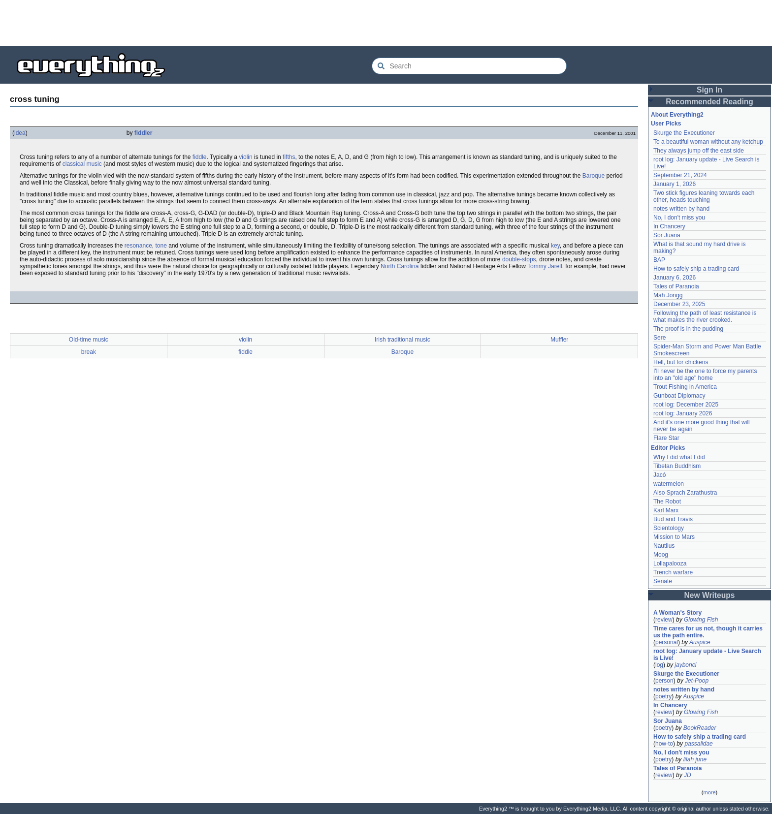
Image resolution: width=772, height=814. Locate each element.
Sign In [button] (709, 90)
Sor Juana (666, 235)
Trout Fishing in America (685, 386)
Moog (660, 554)
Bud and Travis (673, 519)
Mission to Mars (674, 536)
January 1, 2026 (674, 184)
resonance (138, 245)
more (709, 792)
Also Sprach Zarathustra (685, 492)
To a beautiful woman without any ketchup (708, 141)
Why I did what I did (679, 457)
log (659, 664)
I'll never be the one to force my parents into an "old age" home (705, 374)
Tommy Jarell (544, 266)
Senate (662, 581)
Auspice (699, 642)
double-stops (519, 259)
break (88, 351)
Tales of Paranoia (676, 286)
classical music (82, 163)
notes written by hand (681, 208)
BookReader (699, 727)
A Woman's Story (677, 612)
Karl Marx (665, 510)
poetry (663, 696)
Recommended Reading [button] (709, 101)
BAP (659, 259)
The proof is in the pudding (688, 328)
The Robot (667, 501)
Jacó (659, 474)
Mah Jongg (667, 295)
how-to (664, 743)
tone (160, 245)
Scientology (668, 528)
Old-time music (88, 339)
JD (687, 775)
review (664, 619)
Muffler (559, 339)
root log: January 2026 (682, 413)
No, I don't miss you (679, 217)
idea (20, 132)
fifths (289, 157)
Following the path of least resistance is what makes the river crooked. (704, 316)
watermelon (668, 483)
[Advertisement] (386, 22)
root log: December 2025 (685, 404)
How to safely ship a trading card (696, 268)
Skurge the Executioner (684, 132)
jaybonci (685, 664)
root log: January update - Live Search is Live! (707, 654)
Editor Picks (668, 447)
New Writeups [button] (709, 595)
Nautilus (664, 545)
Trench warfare (673, 572)
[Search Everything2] (469, 66)
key (555, 245)
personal (666, 642)
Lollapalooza (669, 563)
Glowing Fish (701, 619)
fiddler (143, 132)
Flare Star (666, 438)
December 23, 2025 (679, 304)
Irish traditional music (402, 339)
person (664, 680)
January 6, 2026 (674, 277)
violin (245, 157)
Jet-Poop (696, 680)
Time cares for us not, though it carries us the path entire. (708, 632)
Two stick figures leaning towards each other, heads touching (703, 196)
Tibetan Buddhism (677, 466)
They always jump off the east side (698, 150)
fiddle (200, 157)
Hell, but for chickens (680, 362)
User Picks (666, 123)
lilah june (695, 759)
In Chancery (669, 226)
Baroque (593, 175)
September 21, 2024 (680, 175)
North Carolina (399, 266)
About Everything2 (677, 114)
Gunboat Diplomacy (679, 395)
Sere (659, 337)
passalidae (698, 743)
